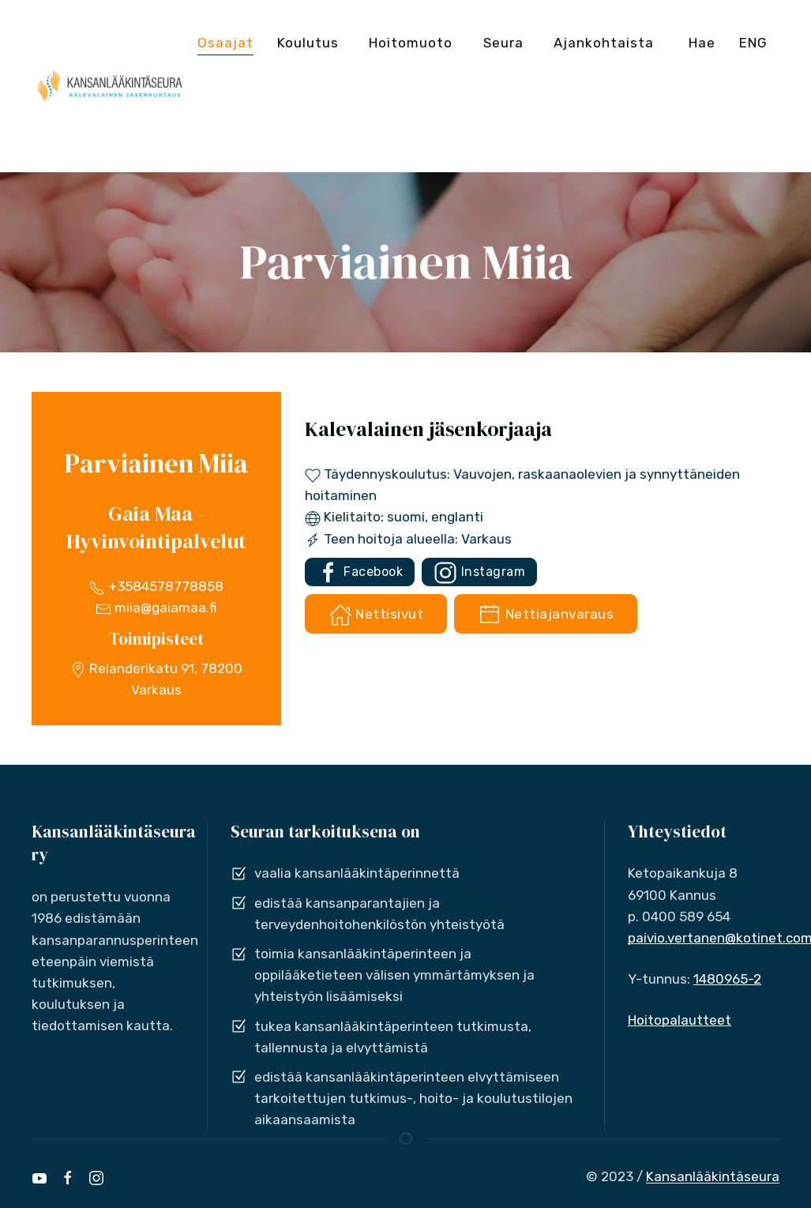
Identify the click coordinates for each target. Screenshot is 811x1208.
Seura (503, 43)
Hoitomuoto (410, 43)
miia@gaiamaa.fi (156, 607)
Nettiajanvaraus (546, 615)
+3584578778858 (156, 586)
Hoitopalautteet (679, 1020)
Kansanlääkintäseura (712, 1176)
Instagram (479, 573)
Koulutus (308, 43)
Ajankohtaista (604, 43)
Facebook (360, 573)
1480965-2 (727, 979)
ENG (753, 43)
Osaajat (225, 43)
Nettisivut (376, 615)
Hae (702, 43)
